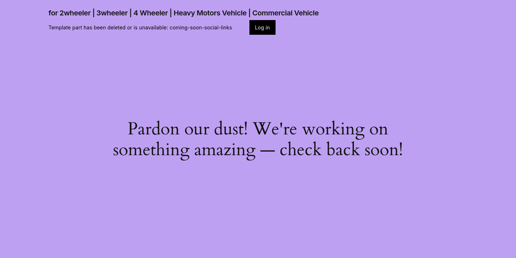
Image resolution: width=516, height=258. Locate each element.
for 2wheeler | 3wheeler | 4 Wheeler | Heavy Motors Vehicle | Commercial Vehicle (183, 13)
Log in (262, 27)
